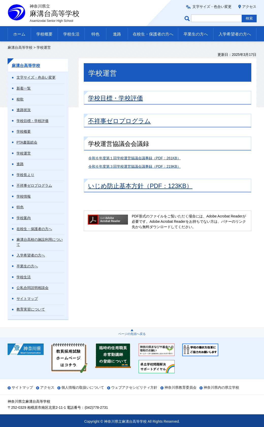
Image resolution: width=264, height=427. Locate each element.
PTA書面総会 (26, 142)
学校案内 (23, 218)
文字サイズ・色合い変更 (212, 7)
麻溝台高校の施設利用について (39, 242)
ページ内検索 (188, 18)
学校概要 (44, 34)
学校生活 (71, 34)
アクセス (249, 7)
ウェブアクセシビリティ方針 (134, 387)
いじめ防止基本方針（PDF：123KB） (140, 185)
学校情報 (23, 196)
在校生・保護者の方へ (153, 34)
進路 (117, 34)
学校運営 (23, 153)
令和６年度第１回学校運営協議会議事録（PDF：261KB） (134, 158)
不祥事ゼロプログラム (34, 185)
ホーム (19, 34)
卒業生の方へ (196, 34)
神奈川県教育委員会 (180, 387)
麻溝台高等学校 (20, 47)
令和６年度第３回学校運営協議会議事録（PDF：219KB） (134, 166)
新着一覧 (23, 88)
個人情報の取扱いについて (82, 387)
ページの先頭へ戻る (132, 334)
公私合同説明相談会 (32, 288)
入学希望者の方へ (235, 34)
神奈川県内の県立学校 (221, 387)
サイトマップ (27, 299)
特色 (95, 34)
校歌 (20, 99)
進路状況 (23, 110)
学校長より (25, 175)
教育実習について (30, 309)
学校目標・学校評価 (32, 121)
